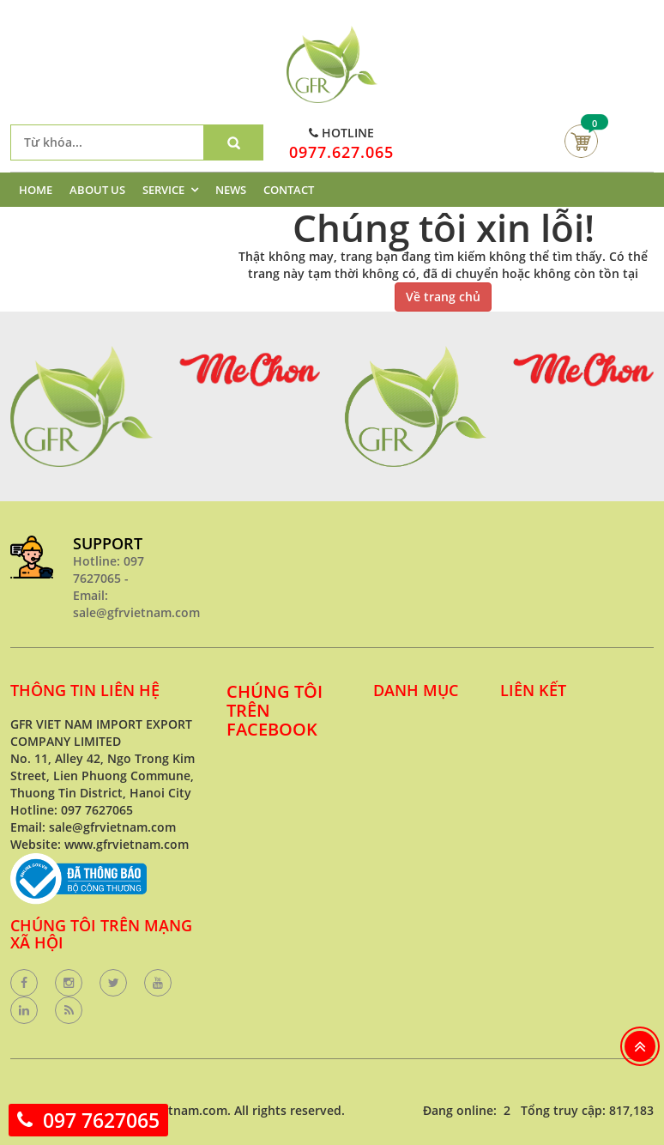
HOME (35, 189)
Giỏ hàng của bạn (581, 141)
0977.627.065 (341, 152)
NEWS (230, 189)
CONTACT (288, 189)
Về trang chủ (443, 296)
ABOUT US (97, 189)
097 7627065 (101, 1120)
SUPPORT (107, 543)
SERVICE (163, 189)
